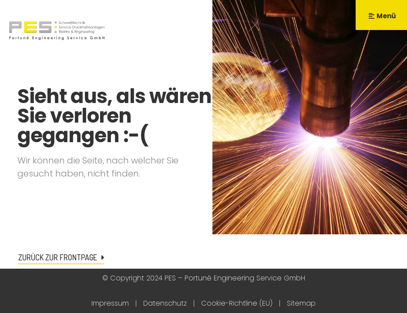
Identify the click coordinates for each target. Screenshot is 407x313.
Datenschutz (165, 303)
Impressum (110, 303)
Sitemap (301, 303)
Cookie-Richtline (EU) (236, 303)
